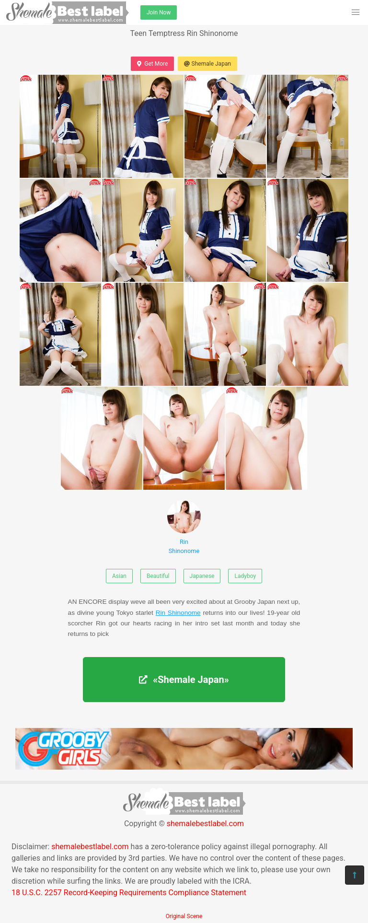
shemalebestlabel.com (205, 823)
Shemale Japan (207, 63)
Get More (152, 63)
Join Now (159, 12)
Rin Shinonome (184, 527)
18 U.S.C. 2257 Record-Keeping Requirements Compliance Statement (129, 892)
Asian (119, 576)
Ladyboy (245, 576)
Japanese (202, 576)
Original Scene (184, 916)
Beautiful (158, 576)
